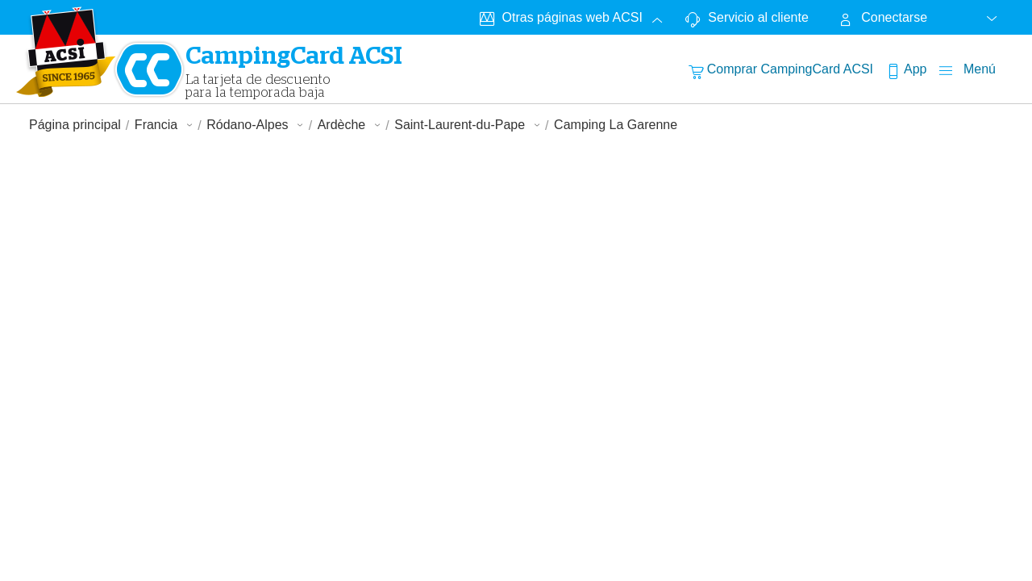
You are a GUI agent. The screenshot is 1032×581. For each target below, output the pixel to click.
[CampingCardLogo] (66, 51)
